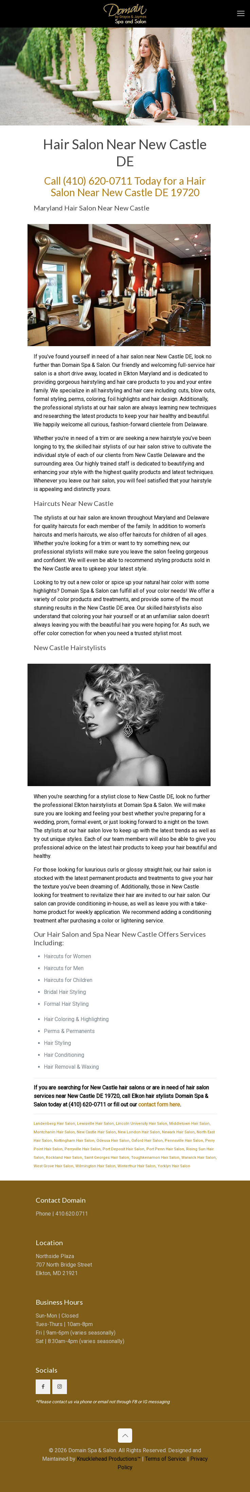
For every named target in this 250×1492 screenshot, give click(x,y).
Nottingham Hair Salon (74, 1140)
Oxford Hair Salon (147, 1140)
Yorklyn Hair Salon (174, 1166)
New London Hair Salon (139, 1132)
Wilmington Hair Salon (95, 1166)
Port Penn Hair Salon (165, 1149)
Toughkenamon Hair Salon (155, 1157)
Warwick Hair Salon (198, 1157)
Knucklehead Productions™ (109, 1459)
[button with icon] (43, 1386)
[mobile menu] (241, 13)
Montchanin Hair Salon (54, 1132)
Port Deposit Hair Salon (123, 1149)
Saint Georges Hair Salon (106, 1157)
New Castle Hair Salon (96, 1132)
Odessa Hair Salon (112, 1140)
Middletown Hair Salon (189, 1123)
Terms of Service (165, 1459)
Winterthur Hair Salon (137, 1166)
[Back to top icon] (125, 1435)
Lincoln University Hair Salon (141, 1123)
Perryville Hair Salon (83, 1149)
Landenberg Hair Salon (54, 1123)
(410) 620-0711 (97, 180)
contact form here (159, 1104)
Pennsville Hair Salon (184, 1140)
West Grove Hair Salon (53, 1166)
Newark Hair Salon (178, 1132)
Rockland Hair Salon (64, 1157)
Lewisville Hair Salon (95, 1123)
